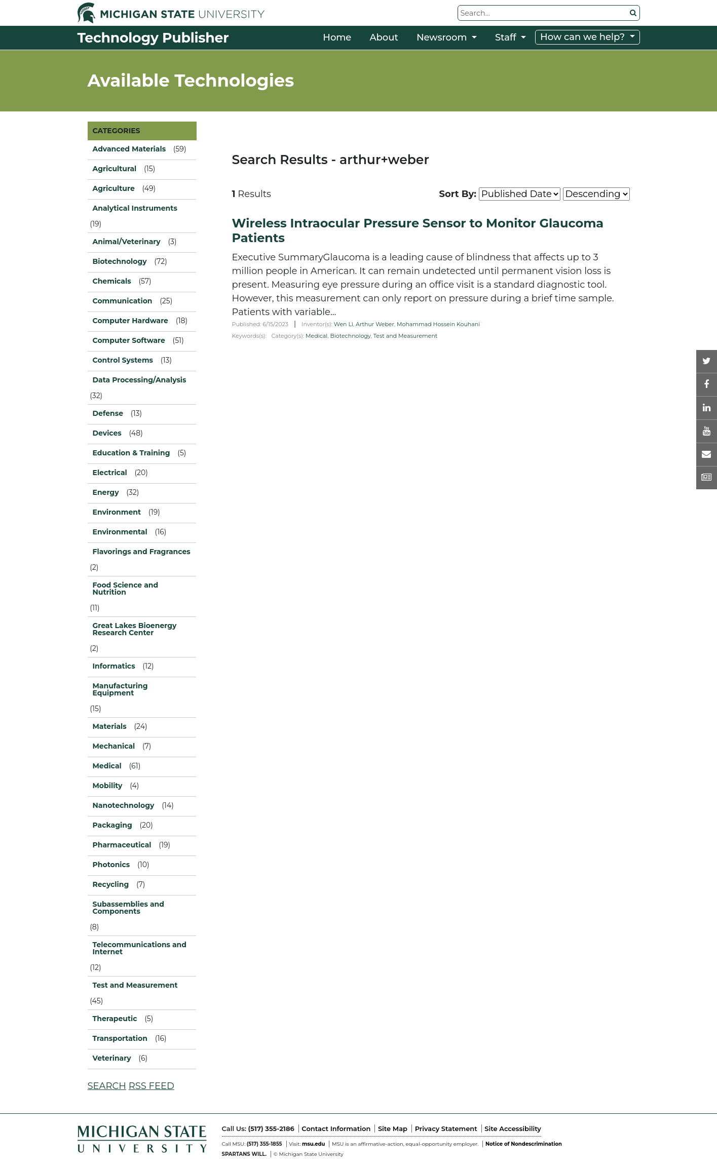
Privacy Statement (446, 1128)
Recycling (111, 884)
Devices (107, 433)
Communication (123, 300)
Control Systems (123, 360)
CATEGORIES (116, 130)
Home (337, 37)
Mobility (108, 785)
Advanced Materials (129, 148)
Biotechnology (350, 335)
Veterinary (112, 1058)
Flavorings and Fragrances (142, 551)
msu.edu (313, 1144)
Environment (117, 512)
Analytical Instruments (135, 208)
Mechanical (114, 746)
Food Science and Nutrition (126, 588)
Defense (108, 413)
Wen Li (343, 324)
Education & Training (131, 452)
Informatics (114, 666)
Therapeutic (115, 1018)
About (383, 37)
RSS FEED (151, 1086)
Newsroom (443, 37)
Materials (110, 726)
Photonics (111, 864)
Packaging (112, 825)
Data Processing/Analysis (139, 379)
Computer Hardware (130, 320)
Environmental (120, 531)
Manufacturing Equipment (120, 689)
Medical (316, 335)
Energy (106, 492)
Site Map (392, 1128)
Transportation (120, 1038)
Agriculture (114, 188)
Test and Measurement (405, 335)
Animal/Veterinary (127, 241)
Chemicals (112, 281)
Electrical (110, 472)
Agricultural (115, 168)
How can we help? (583, 37)
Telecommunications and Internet (140, 948)
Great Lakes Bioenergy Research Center (135, 629)
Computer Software (129, 340)
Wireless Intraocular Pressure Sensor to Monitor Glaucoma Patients (418, 230)
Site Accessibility (512, 1128)
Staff (507, 37)
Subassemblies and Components (128, 908)
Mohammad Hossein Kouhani (438, 324)
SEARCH (107, 1086)
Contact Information (335, 1128)
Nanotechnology (124, 805)
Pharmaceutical (122, 844)
